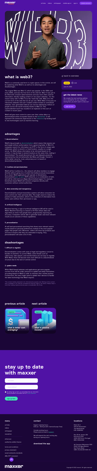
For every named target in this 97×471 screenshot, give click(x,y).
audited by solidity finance (13, 442)
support (51, 432)
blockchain (41, 117)
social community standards (13, 453)
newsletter (8, 434)
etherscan (8, 439)
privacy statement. (31, 393)
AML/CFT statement (11, 456)
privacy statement (10, 450)
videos (7, 428)
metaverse (40, 118)
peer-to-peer (19, 177)
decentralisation (27, 143)
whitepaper (8, 431)
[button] (67, 3)
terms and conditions (11, 447)
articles (7, 425)
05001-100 (77, 446)
